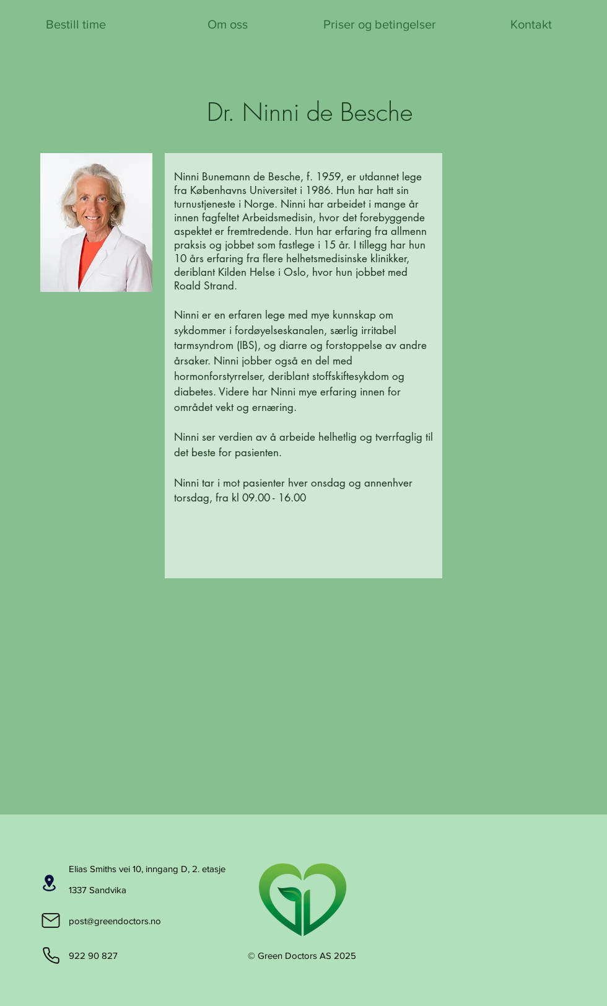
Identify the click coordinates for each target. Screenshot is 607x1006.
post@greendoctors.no (115, 921)
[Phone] (50, 955)
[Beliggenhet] (49, 882)
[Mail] (50, 920)
